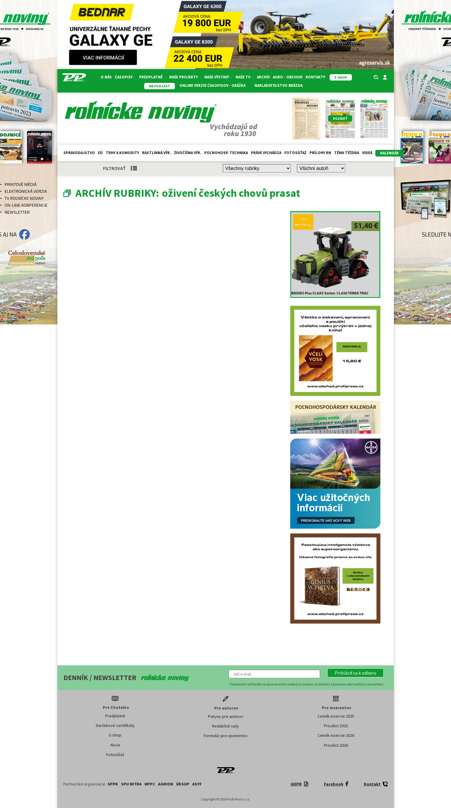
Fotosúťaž (295, 152)
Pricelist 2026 (336, 745)
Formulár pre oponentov (226, 735)
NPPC (150, 784)
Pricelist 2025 (336, 725)
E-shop (115, 735)
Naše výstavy (218, 77)
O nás (106, 77)
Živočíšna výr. (187, 152)
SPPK (113, 784)
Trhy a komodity (122, 152)
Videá (367, 152)
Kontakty (315, 77)
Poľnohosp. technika (226, 152)
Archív (263, 77)
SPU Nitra (131, 784)
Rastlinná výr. (156, 152)
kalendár (389, 153)
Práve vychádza (266, 152)
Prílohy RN (320, 152)
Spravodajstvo (79, 152)
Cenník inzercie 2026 (336, 735)
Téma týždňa (346, 152)
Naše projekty (185, 77)
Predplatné (152, 77)
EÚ (100, 152)
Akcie (115, 745)
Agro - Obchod (288, 77)
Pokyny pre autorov (225, 716)
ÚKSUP (182, 784)
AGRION (165, 784)
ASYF (197, 784)
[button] (355, 672)
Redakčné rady (225, 726)
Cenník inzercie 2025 (336, 716)
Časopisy (125, 77)
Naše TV (245, 77)
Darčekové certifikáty (115, 725)
